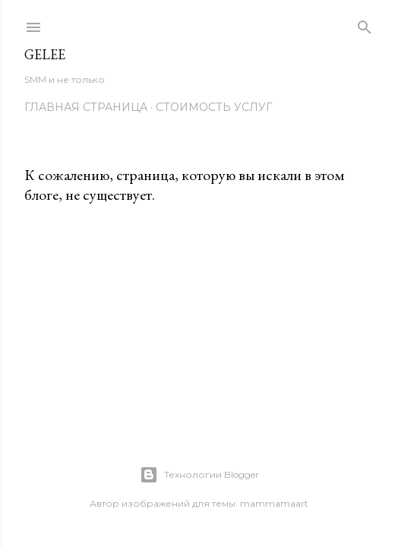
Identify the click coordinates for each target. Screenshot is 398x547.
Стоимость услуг (214, 107)
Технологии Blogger (199, 475)
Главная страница (85, 107)
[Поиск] (364, 24)
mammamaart (274, 503)
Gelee (44, 54)
